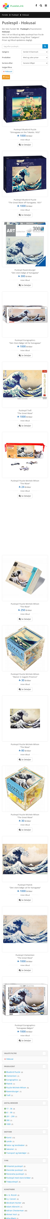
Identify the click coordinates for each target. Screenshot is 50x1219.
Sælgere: (5, 52)
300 (8, 1120)
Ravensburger (12, 1091)
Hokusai (8, 71)
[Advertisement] (25, 526)
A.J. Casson (11, 1199)
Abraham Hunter (14, 1203)
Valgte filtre (10, 1053)
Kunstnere (9, 1189)
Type (6, 1160)
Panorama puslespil (15, 1174)
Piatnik (9, 1083)
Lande (9, 1141)
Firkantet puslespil (14, 1166)
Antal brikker (11, 1103)
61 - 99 (9, 1112)
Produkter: (6, 57)
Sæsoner (10, 1149)
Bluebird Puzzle (13, 1072)
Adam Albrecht (13, 1206)
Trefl (8, 1095)
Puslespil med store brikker (18, 1178)
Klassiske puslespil (15, 1170)
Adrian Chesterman (15, 1210)
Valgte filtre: (7, 67)
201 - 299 (10, 1116)
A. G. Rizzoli (11, 1195)
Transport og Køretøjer (16, 1153)
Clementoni (11, 1076)
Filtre (6, 77)
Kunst (9, 1137)
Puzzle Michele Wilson (16, 1087)
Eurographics (12, 1080)
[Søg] (45, 46)
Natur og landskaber (15, 1145)
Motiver (8, 1132)
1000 (8, 1124)
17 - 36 (9, 1108)
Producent (9, 1066)
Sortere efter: (7, 63)
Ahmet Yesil (11, 1214)
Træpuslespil (12, 1181)
